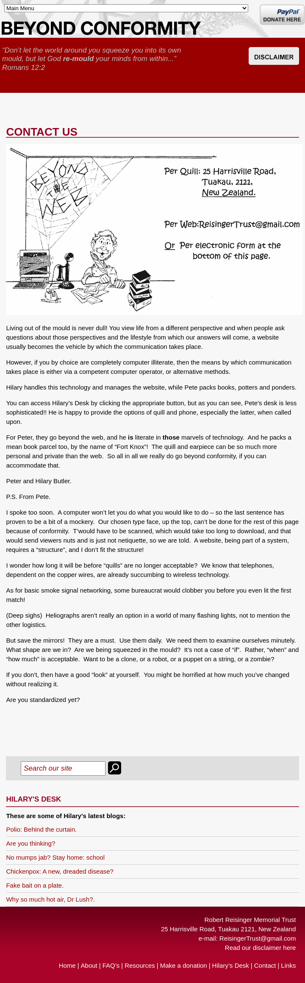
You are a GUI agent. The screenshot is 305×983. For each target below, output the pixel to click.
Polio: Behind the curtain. (41, 829)
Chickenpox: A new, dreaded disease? (60, 871)
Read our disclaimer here (260, 947)
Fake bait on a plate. (35, 885)
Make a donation (183, 965)
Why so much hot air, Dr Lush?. (50, 899)
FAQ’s (111, 965)
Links (288, 965)
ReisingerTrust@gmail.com (257, 938)
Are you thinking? (30, 843)
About (89, 965)
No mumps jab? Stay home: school (55, 857)
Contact (265, 965)
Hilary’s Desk (230, 965)
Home (67, 965)
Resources (140, 965)
